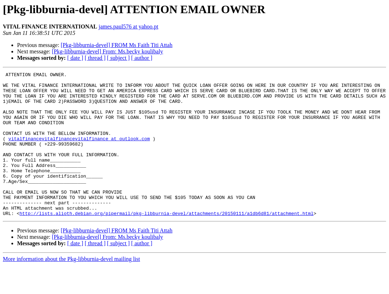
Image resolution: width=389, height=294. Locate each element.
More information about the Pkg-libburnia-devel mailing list (71, 288)
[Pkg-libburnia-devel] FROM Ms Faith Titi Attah (116, 45)
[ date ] (75, 58)
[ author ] (142, 58)
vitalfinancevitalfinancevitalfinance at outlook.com (79, 152)
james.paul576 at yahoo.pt (128, 26)
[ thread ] (95, 58)
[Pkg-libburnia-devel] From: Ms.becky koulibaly (107, 51)
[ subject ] (118, 58)
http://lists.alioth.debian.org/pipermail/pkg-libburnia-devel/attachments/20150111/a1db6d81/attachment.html (167, 242)
